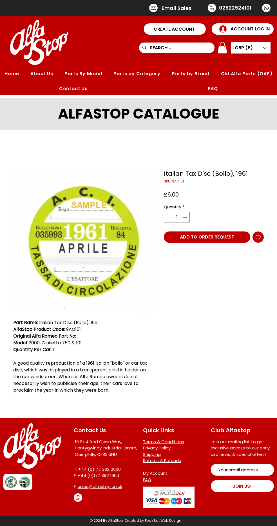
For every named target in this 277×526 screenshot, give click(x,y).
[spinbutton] (177, 217)
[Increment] (185, 217)
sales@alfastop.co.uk (100, 486)
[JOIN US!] (242, 486)
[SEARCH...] (176, 48)
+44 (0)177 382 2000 (99, 469)
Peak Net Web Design (163, 520)
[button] (175, 29)
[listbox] (251, 48)
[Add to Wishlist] (258, 237)
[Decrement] (168, 217)
